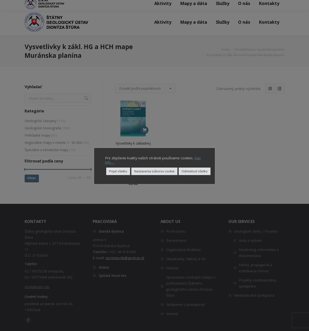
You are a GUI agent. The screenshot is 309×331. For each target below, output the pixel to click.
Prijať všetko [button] (118, 171)
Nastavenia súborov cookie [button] (154, 171)
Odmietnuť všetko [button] (195, 171)
